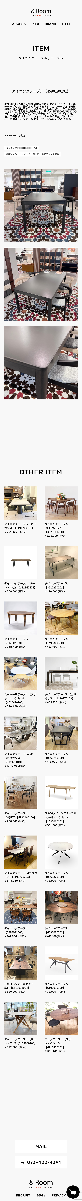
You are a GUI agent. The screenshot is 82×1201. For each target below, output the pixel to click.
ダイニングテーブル (33, 57)
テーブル (57, 57)
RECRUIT (23, 1195)
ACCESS (19, 24)
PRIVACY (59, 1195)
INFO (35, 24)
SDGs (41, 1195)
